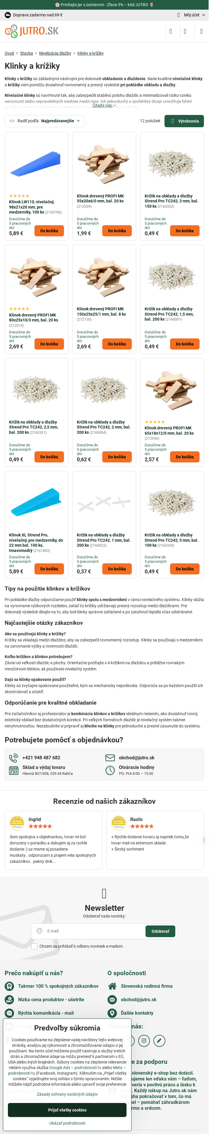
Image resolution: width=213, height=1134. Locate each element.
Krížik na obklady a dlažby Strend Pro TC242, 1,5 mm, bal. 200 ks (169, 314)
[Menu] (202, 31)
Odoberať (160, 931)
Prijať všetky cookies (67, 1110)
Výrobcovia (184, 121)
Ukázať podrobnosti (67, 1123)
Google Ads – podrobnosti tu (75, 1067)
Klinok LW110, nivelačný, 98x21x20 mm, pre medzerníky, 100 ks (31, 206)
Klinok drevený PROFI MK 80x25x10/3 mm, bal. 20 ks (33, 318)
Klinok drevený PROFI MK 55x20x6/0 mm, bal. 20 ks (100, 199)
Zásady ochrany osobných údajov (67, 1094)
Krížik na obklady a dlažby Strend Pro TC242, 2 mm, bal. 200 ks (104, 427)
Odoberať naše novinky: (104, 916)
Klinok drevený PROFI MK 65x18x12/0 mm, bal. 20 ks (169, 431)
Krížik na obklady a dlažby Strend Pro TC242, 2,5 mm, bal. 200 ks (33, 427)
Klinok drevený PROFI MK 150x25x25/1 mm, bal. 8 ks (101, 311)
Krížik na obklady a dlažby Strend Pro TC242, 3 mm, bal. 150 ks (171, 201)
